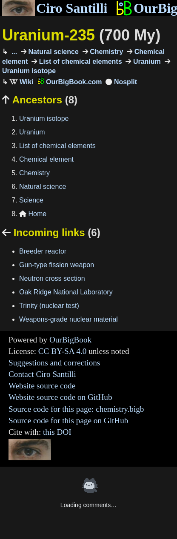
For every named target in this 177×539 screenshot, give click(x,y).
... (13, 51)
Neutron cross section (52, 278)
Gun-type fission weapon (56, 264)
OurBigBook (70, 339)
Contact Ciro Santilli (42, 374)
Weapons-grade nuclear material (68, 319)
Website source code (42, 385)
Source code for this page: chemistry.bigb (76, 409)
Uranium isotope (44, 118)
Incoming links (51, 232)
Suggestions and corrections (54, 362)
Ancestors (39, 100)
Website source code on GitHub (60, 397)
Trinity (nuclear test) (49, 305)
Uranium (145, 61)
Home (32, 213)
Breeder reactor (42, 251)
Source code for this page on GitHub (68, 420)
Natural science (52, 51)
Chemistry (105, 51)
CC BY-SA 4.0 (62, 351)
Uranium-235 (81, 35)
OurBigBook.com (69, 82)
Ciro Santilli (54, 8)
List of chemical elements (79, 61)
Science (31, 200)
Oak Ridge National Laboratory (66, 292)
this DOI (57, 432)
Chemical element (46, 159)
